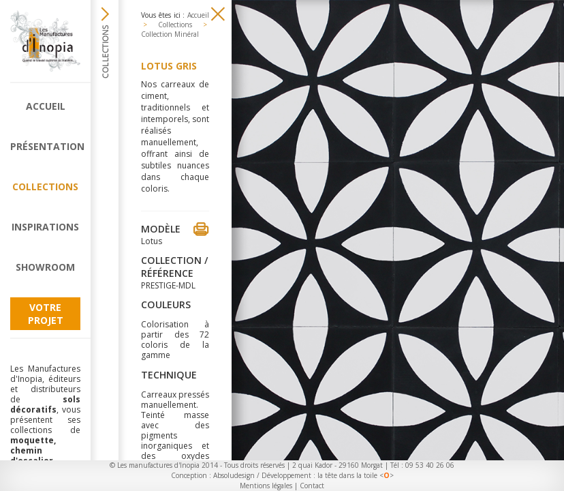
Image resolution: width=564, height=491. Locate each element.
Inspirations (45, 226)
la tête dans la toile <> (355, 475)
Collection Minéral (170, 34)
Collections (45, 186)
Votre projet (45, 314)
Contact (312, 485)
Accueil (45, 106)
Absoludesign (234, 475)
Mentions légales (266, 485)
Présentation (45, 146)
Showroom (45, 267)
